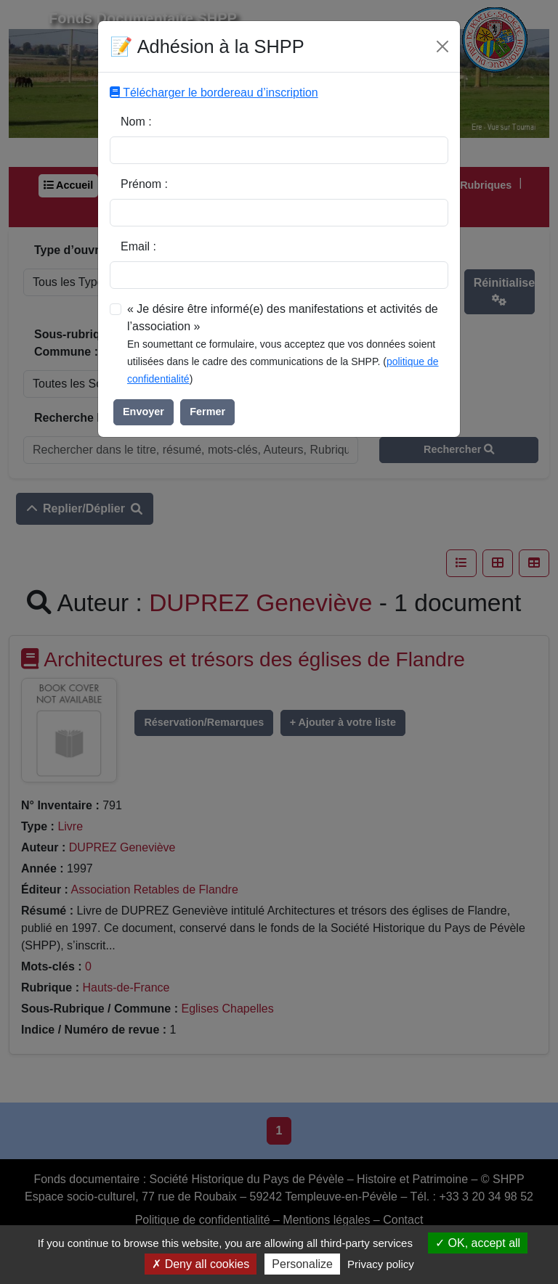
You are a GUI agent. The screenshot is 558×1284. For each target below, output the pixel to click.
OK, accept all (477, 1243)
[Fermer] (442, 46)
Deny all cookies (200, 1264)
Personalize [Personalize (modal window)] (302, 1264)
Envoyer (143, 411)
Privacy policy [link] (380, 1264)
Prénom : (144, 184)
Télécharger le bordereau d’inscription (214, 92)
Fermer (207, 411)
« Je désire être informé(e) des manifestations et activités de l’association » (282, 317)
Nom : (136, 121)
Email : (138, 246)
